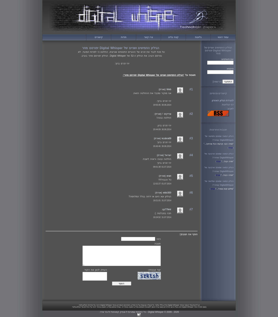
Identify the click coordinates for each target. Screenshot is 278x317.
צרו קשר (148, 37)
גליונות (198, 37)
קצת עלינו (173, 37)
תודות (123, 37)
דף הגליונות (228, 104)
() (231, 148)
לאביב (230, 108)
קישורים (99, 37)
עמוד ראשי (223, 37)
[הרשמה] (217, 81)
